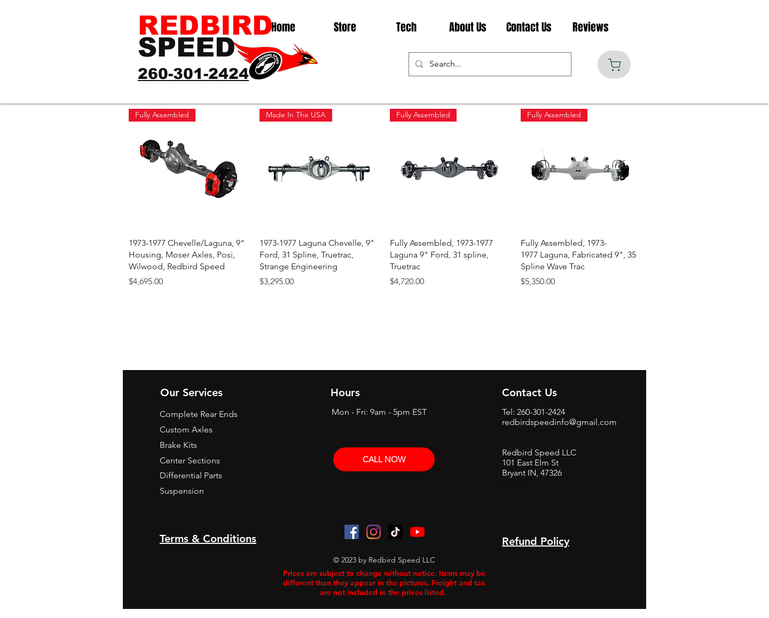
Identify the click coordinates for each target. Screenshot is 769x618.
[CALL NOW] (384, 459)
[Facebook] (351, 532)
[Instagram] (373, 532)
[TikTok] (395, 532)
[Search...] (488, 64)
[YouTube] (417, 532)
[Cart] (614, 64)
